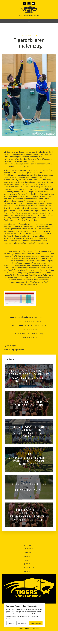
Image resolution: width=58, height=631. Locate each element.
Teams (26, 560)
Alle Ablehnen (22, 623)
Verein (27, 556)
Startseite (29, 545)
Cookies (21, 628)
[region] (24, 615)
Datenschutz (28, 628)
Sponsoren (29, 567)
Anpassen (11, 623)
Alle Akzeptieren (36, 623)
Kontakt (28, 571)
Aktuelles (28, 549)
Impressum (36, 628)
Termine (27, 552)
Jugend (27, 564)
